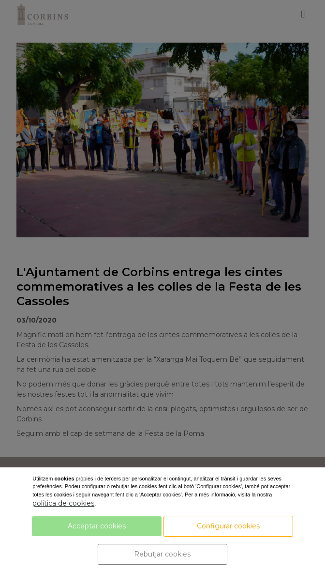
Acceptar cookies (97, 526)
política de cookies (63, 503)
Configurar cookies (228, 526)
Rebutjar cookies (162, 554)
